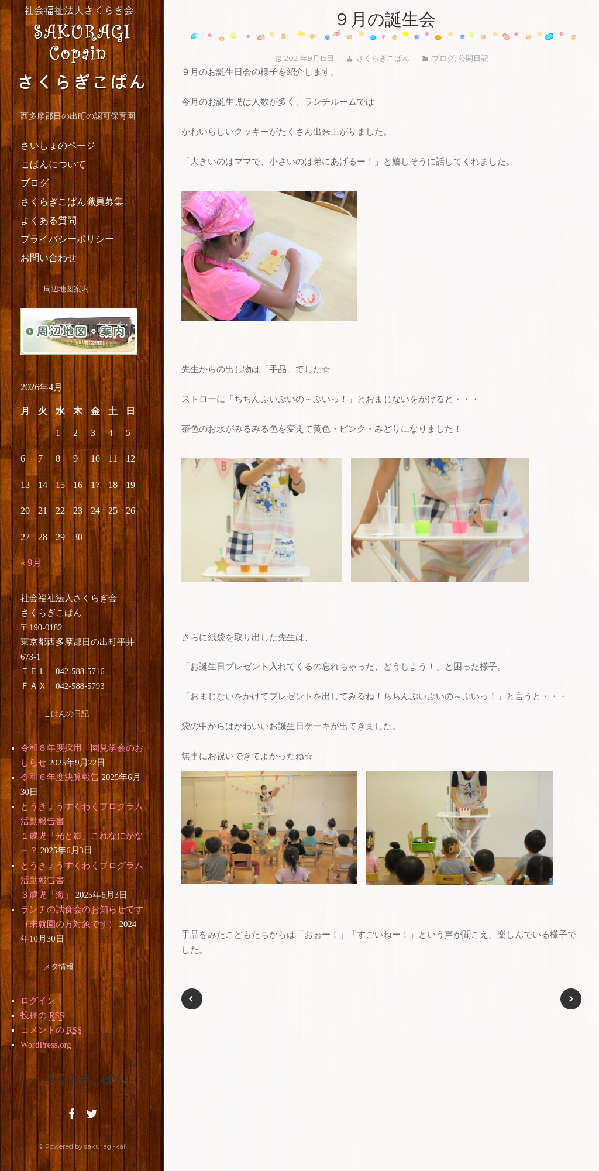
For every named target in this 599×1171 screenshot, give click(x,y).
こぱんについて (53, 164)
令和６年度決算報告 (59, 777)
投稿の (42, 1016)
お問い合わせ (48, 257)
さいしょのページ (57, 145)
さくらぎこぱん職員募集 (71, 201)
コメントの (51, 1030)
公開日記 (473, 58)
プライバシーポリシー (67, 239)
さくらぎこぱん (382, 58)
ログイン (38, 1000)
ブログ (34, 182)
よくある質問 (48, 220)
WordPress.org (45, 1044)
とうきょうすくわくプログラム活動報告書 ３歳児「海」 (103, 880)
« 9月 (31, 563)
